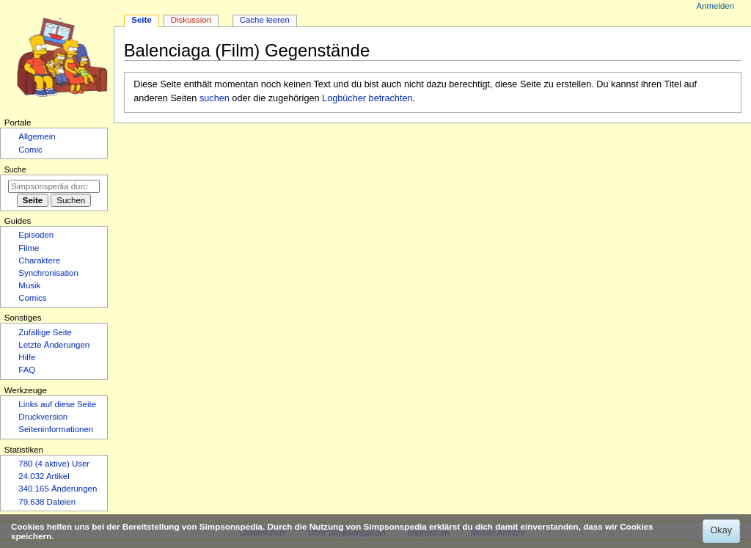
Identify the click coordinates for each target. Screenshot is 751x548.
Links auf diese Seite (57, 404)
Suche (15, 169)
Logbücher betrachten (367, 98)
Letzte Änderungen (53, 344)
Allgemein (36, 136)
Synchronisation (48, 272)
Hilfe (26, 357)
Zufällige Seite (45, 332)
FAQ (26, 369)
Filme (28, 248)
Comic (30, 149)
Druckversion (42, 416)
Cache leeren (265, 19)
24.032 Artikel (43, 476)
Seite (141, 19)
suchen (214, 98)
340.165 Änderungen (57, 488)
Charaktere (39, 260)
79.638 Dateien (47, 501)
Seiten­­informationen (55, 429)
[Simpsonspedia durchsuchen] (54, 186)
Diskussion (191, 19)
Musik (29, 285)
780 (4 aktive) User (53, 463)
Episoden (36, 234)
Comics (32, 297)
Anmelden (716, 5)
